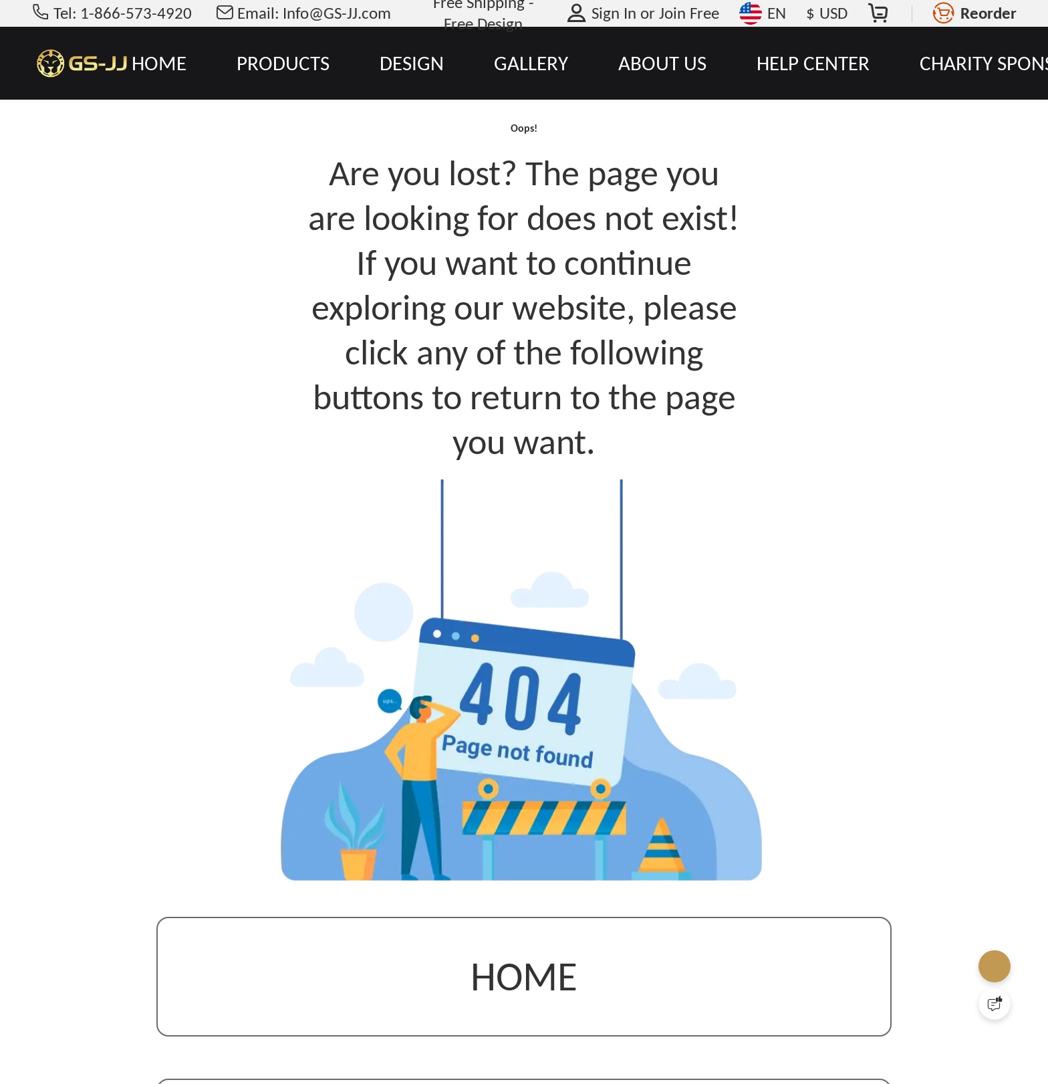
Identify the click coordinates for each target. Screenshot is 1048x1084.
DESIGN (412, 63)
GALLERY (531, 63)
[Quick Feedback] (994, 1004)
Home (524, 1000)
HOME (159, 63)
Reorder (988, 13)
